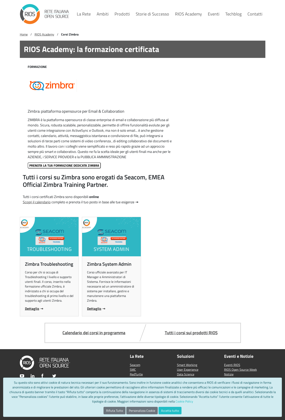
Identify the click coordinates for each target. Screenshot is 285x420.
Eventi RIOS (232, 364)
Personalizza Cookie (142, 410)
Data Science (185, 374)
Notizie (229, 374)
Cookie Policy (184, 401)
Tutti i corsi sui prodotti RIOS (191, 332)
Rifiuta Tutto (114, 410)
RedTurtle (136, 374)
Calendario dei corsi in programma (93, 332)
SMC (133, 369)
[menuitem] (84, 14)
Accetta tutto (170, 410)
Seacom (135, 364)
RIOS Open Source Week (240, 369)
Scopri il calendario (37, 202)
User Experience (187, 369)
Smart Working (187, 364)
